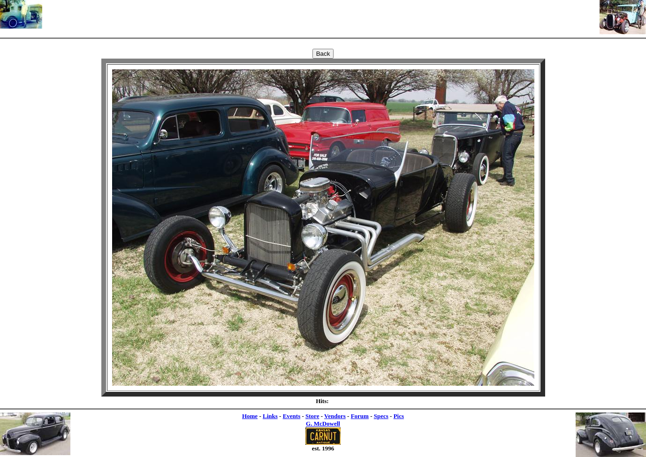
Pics (399, 416)
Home (250, 416)
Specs (381, 416)
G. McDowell (323, 423)
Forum (360, 416)
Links (270, 416)
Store (312, 416)
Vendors (335, 416)
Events (292, 416)
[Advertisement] (321, 14)
